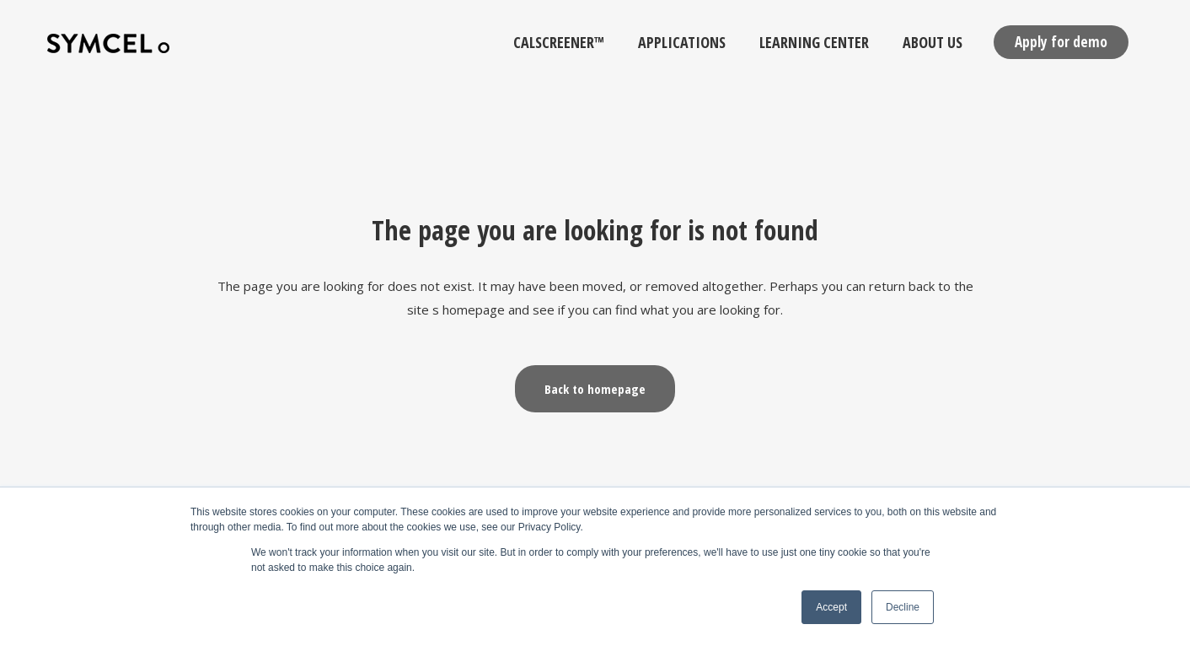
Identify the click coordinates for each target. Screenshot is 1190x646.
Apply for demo (1061, 41)
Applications (682, 42)
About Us (932, 42)
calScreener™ (558, 42)
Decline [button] (902, 607)
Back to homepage (595, 388)
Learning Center (814, 42)
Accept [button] (831, 607)
